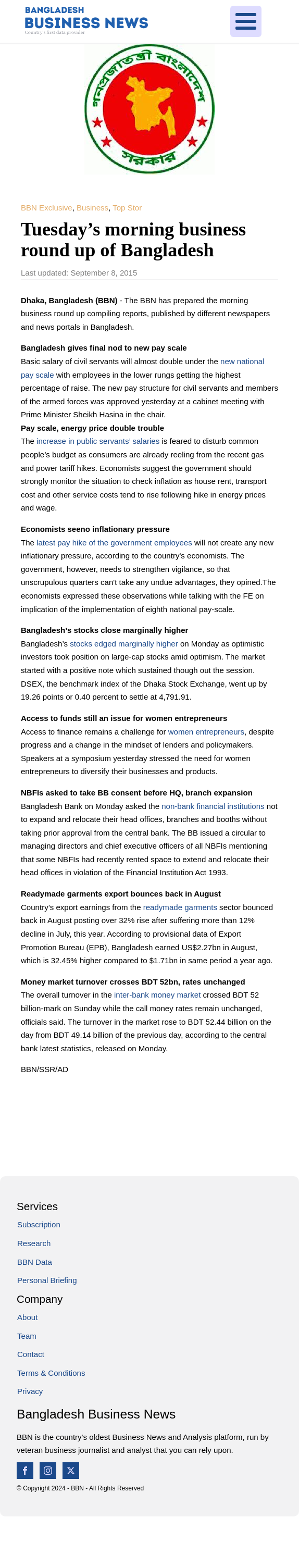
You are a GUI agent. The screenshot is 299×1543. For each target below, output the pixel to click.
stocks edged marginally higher (124, 643)
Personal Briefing (47, 1280)
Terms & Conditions (51, 1372)
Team (26, 1336)
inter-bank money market (158, 994)
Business (92, 207)
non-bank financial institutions (212, 806)
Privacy (30, 1391)
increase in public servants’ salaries (98, 441)
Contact (30, 1354)
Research (34, 1243)
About (27, 1317)
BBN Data (34, 1262)
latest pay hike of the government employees (114, 542)
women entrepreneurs (206, 731)
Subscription (38, 1224)
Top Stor (127, 207)
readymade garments (181, 907)
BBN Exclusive (46, 207)
